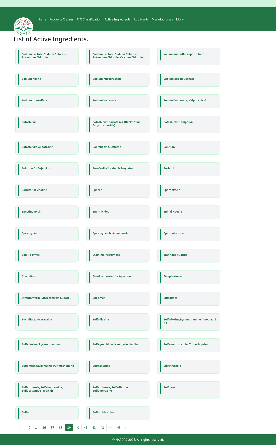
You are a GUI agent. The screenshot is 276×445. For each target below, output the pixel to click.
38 (60, 427)
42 (94, 427)
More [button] (180, 19)
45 (119, 427)
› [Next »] (125, 427)
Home (42, 19)
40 (77, 427)
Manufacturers (162, 19)
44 (110, 427)
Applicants (141, 19)
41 (85, 427)
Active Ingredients (118, 19)
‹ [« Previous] (16, 427)
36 (44, 427)
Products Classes (61, 19)
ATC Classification (88, 19)
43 (102, 427)
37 (52, 427)
